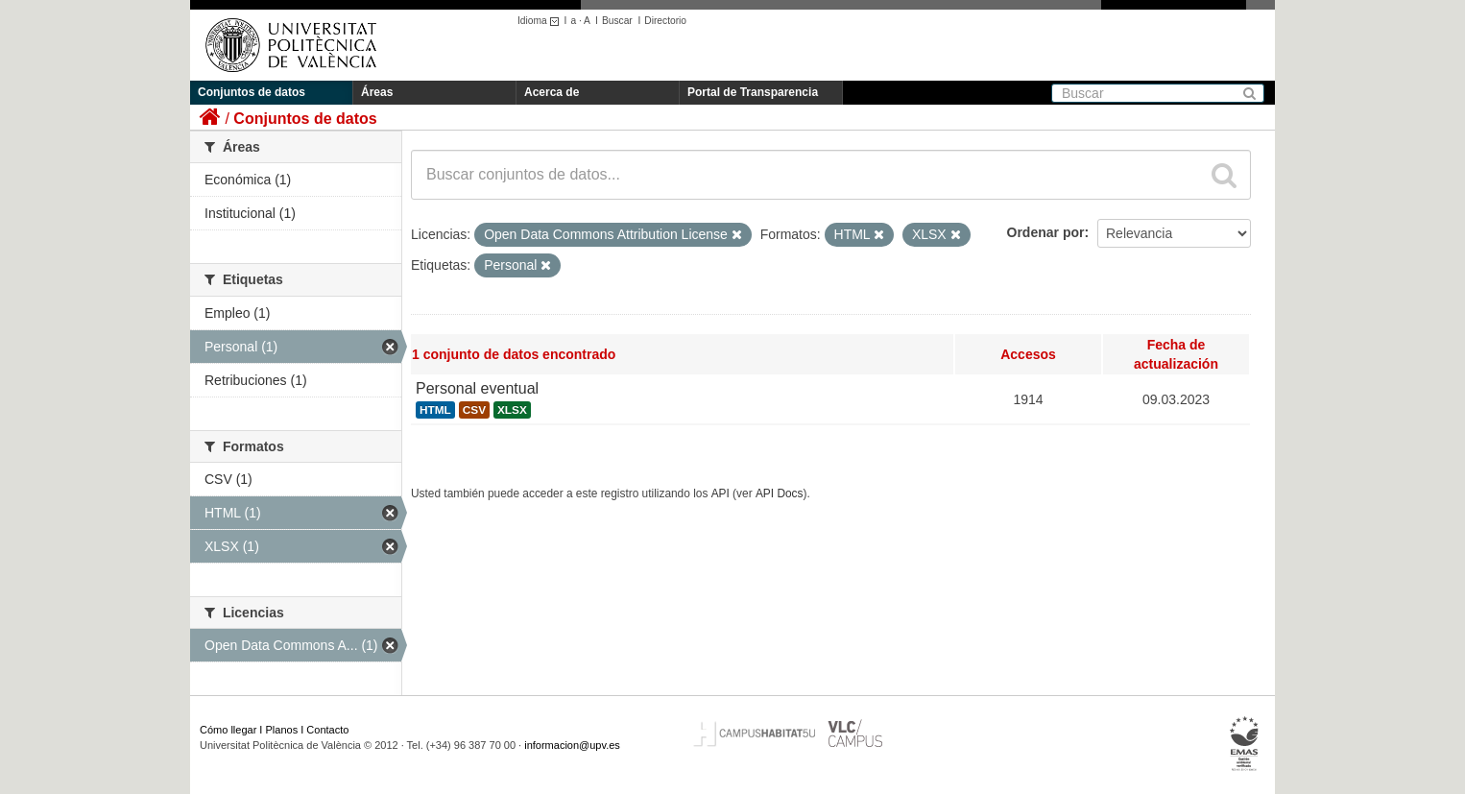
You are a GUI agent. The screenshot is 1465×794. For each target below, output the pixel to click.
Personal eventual (477, 388)
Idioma (540, 20)
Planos (282, 729)
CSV (474, 410)
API (720, 493)
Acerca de (551, 92)
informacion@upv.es (572, 745)
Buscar (617, 20)
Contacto (327, 729)
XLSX (512, 410)
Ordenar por (1046, 232)
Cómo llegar (228, 729)
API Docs (780, 493)
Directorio (665, 20)
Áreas (377, 92)
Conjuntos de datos (251, 92)
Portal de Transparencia (752, 92)
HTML (435, 410)
